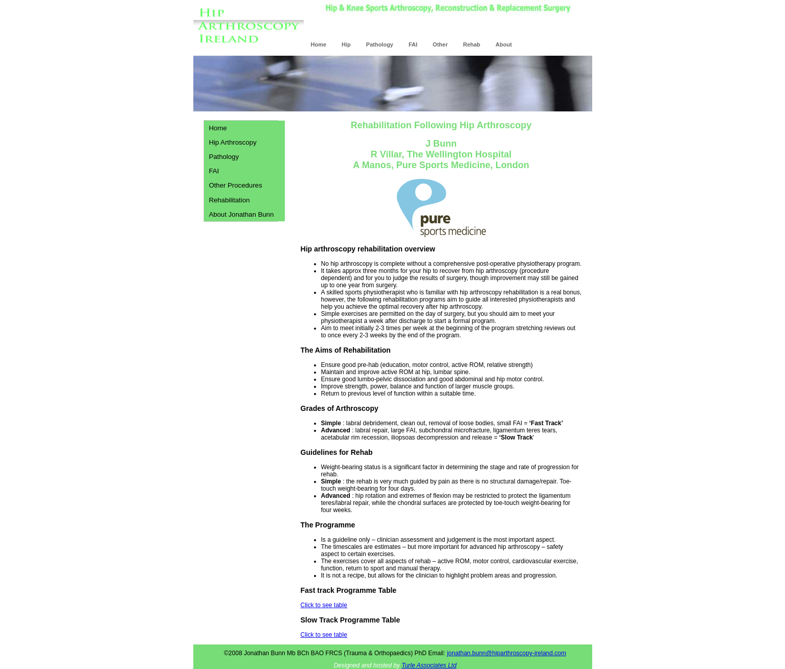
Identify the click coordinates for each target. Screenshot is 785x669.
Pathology (224, 156)
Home (218, 128)
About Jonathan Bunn (241, 214)
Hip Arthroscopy (232, 142)
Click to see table (324, 605)
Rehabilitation (229, 200)
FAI (214, 171)
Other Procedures (235, 185)
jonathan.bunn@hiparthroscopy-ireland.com (506, 653)
